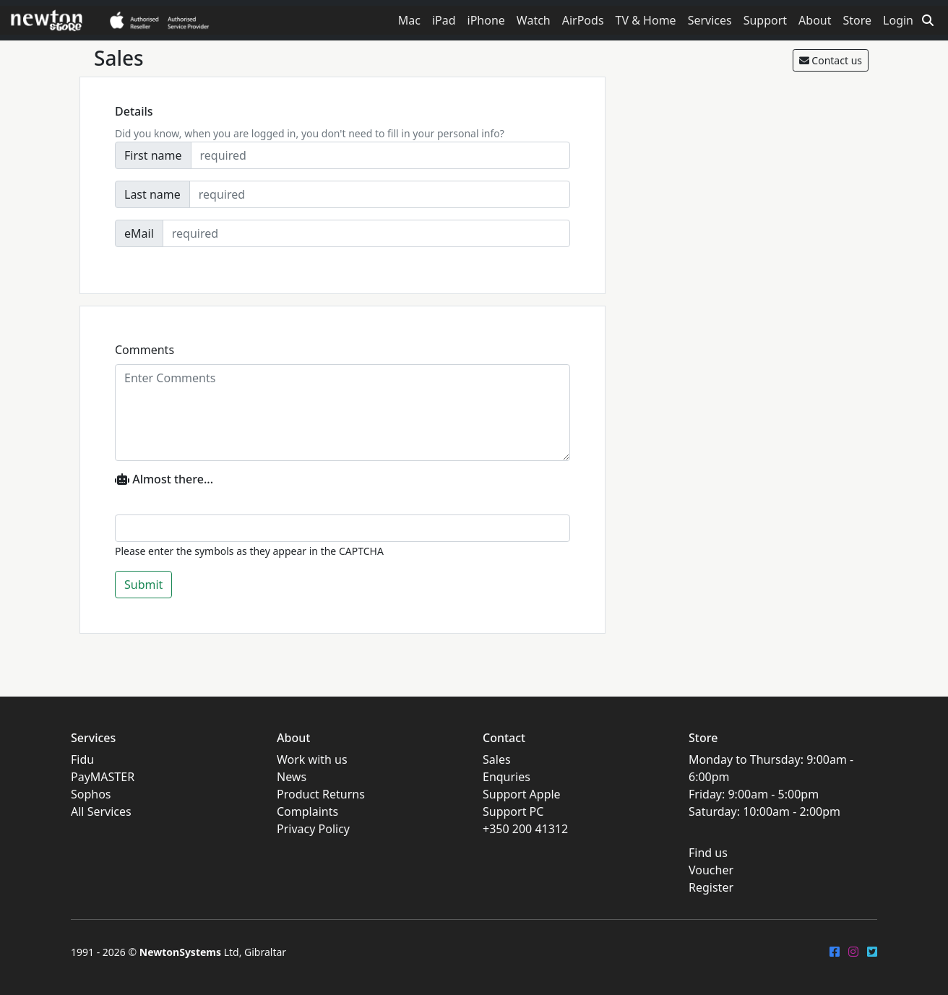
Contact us (830, 60)
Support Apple (522, 794)
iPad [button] (444, 20)
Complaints (307, 811)
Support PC (513, 811)
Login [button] (898, 20)
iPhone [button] (486, 20)
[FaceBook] (835, 952)
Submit (143, 585)
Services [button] (710, 20)
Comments (144, 350)
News (291, 777)
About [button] (814, 20)
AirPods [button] (583, 20)
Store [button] (857, 20)
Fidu (82, 759)
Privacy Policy (313, 829)
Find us (708, 853)
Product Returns (321, 794)
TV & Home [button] (646, 20)
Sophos (91, 794)
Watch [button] (534, 20)
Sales (497, 759)
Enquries (506, 777)
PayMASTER (102, 777)
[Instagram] (853, 952)
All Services (101, 811)
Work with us (312, 759)
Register (711, 887)
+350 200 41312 (525, 829)
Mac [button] (409, 20)
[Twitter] (872, 952)
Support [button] (765, 20)
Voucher (711, 870)
